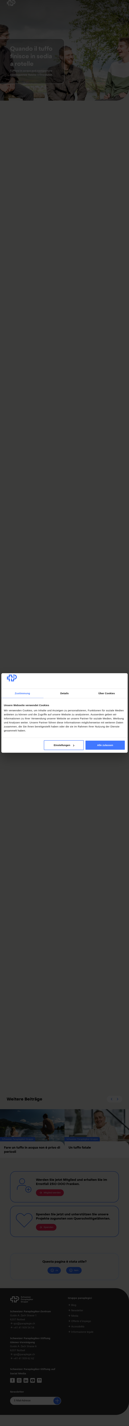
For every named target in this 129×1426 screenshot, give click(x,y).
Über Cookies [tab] (106, 693)
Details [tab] (64, 693)
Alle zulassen (105, 745)
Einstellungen (64, 745)
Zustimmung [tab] (22, 693)
